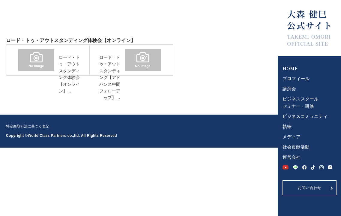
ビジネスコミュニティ (305, 116)
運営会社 (292, 157)
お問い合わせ (309, 187)
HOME (290, 68)
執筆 (287, 126)
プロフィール (296, 78)
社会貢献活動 (296, 146)
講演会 (289, 88)
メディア (292, 136)
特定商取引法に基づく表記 (27, 126)
